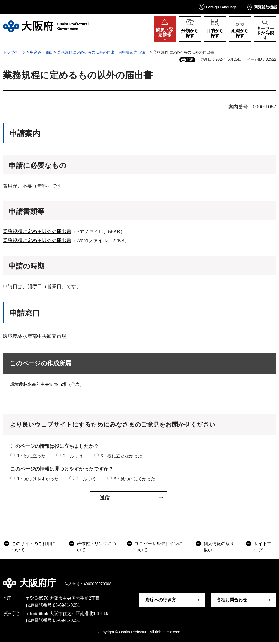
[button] (217, 6)
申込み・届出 (41, 52)
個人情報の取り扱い (219, 546)
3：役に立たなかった (121, 456)
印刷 (190, 59)
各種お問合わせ (232, 599)
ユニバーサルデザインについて (159, 546)
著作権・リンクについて (96, 546)
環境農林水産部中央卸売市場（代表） (47, 384)
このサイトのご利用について (33, 546)
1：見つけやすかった (38, 479)
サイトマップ (262, 546)
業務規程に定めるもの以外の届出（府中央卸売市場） (103, 52)
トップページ (14, 52)
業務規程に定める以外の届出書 (37, 231)
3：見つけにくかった (134, 479)
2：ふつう (73, 456)
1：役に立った (31, 456)
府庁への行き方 (160, 599)
